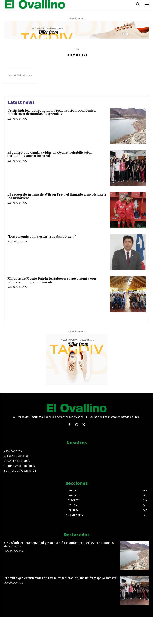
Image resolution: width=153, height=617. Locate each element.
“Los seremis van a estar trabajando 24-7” (41, 237)
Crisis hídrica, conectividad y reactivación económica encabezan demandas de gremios (51, 112)
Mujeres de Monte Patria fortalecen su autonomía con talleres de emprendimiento (51, 280)
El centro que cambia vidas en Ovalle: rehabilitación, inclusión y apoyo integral (50, 154)
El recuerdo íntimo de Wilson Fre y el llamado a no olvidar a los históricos (56, 196)
